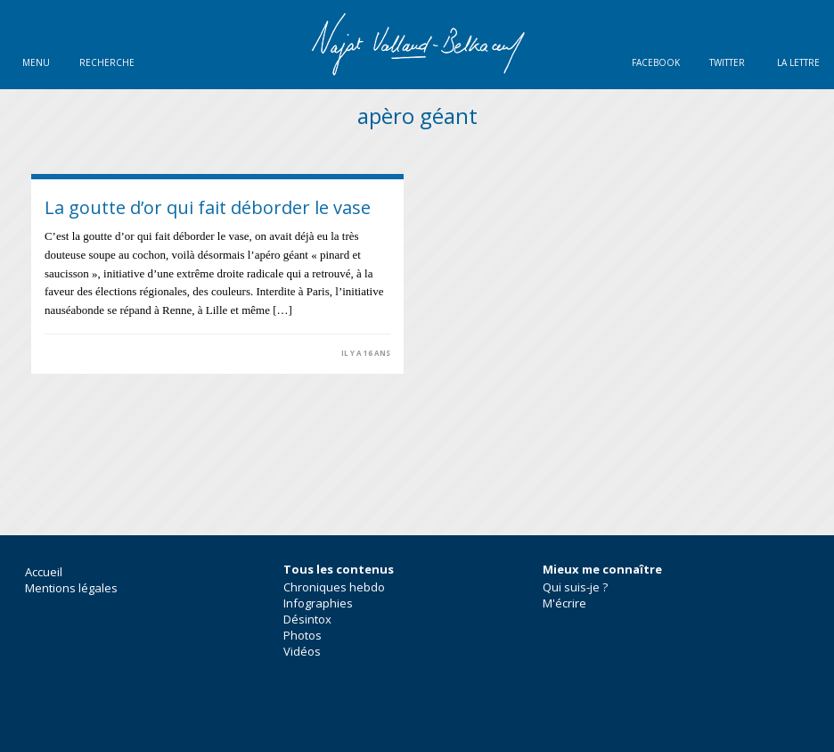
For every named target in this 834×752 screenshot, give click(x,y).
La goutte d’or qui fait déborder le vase (208, 207)
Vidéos (302, 651)
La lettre (798, 62)
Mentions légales (71, 588)
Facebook (656, 62)
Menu (36, 62)
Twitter (727, 62)
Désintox (307, 619)
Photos (302, 635)
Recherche (107, 62)
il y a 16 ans (365, 353)
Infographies (318, 603)
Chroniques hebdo (334, 587)
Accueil (43, 572)
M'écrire (564, 603)
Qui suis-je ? (575, 587)
